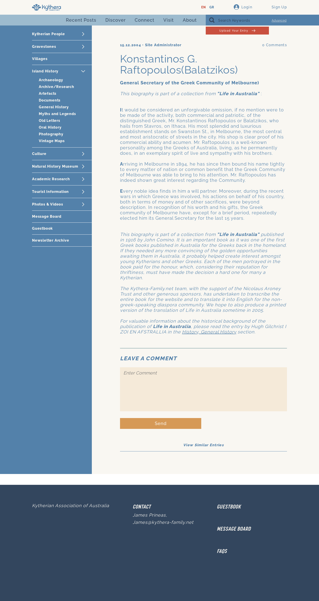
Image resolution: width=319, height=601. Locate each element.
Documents (49, 100)
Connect (144, 20)
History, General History (209, 332)
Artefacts (47, 93)
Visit (168, 20)
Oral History (50, 127)
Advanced (279, 20)
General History (54, 107)
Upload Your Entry (237, 30)
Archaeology (51, 80)
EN (203, 7)
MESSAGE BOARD (234, 529)
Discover (115, 20)
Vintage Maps (52, 141)
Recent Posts (81, 20)
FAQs (222, 551)
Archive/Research (56, 87)
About (190, 20)
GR (211, 7)
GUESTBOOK (229, 507)
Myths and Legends (57, 114)
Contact (142, 507)
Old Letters (49, 120)
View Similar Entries (203, 445)
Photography (51, 134)
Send (161, 423)
